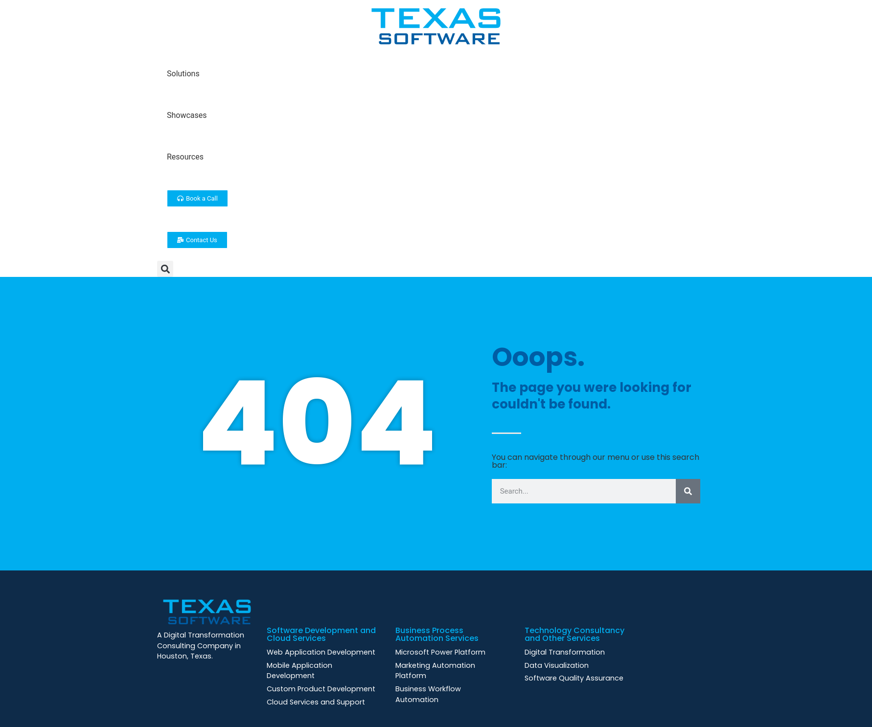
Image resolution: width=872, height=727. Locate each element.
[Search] (688, 491)
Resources (185, 156)
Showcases (187, 115)
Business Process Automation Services (437, 634)
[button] (165, 269)
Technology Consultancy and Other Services (574, 634)
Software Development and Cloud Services (321, 634)
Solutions (183, 73)
